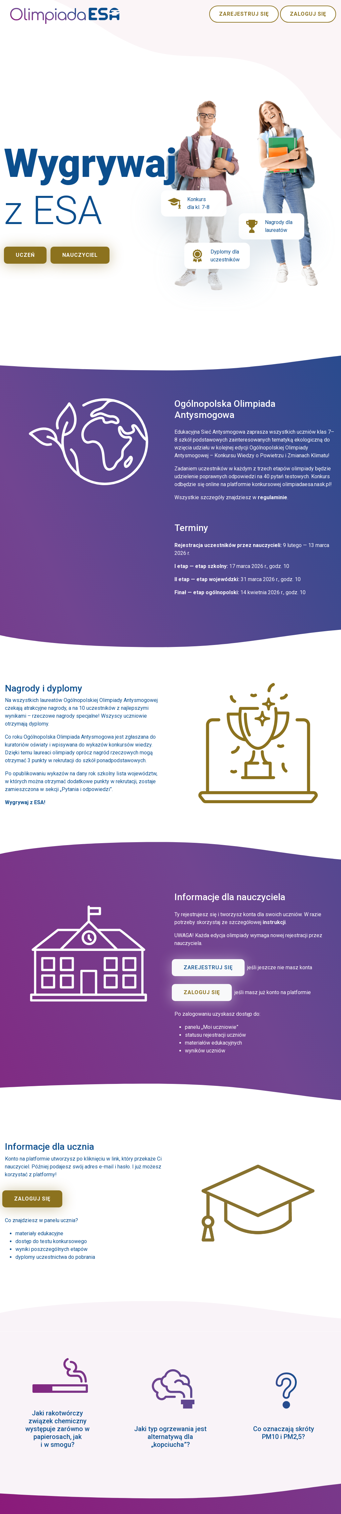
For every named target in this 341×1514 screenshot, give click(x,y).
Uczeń (25, 255)
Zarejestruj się (244, 14)
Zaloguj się (308, 14)
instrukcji (274, 922)
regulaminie (272, 497)
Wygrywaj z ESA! (25, 802)
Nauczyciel (80, 255)
